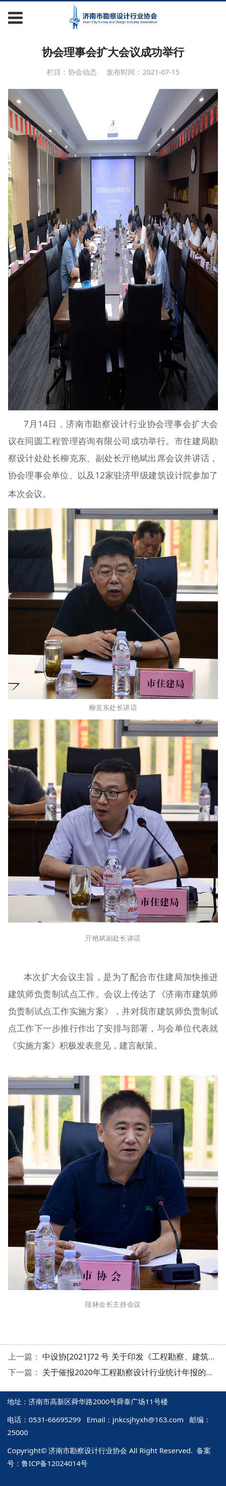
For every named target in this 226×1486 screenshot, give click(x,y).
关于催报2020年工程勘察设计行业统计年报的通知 (132, 1372)
